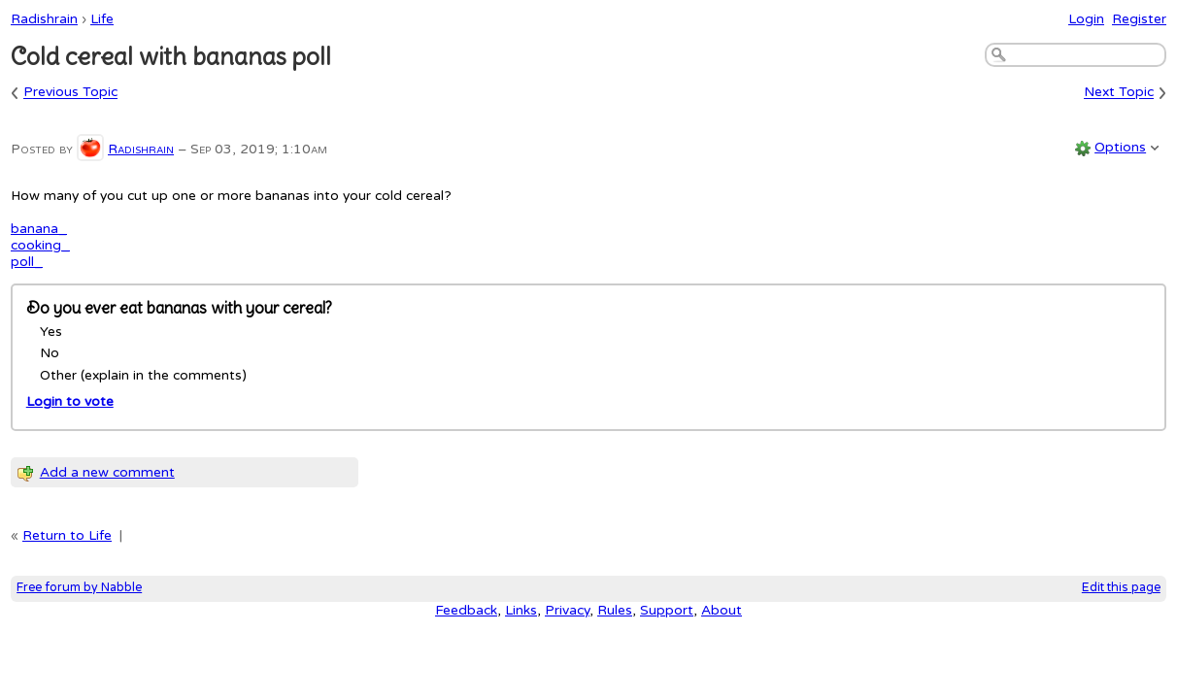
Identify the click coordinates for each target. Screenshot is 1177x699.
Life (102, 19)
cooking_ (40, 245)
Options (1120, 147)
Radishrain (44, 19)
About (721, 610)
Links (521, 610)
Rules (614, 610)
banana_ (39, 228)
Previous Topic (70, 92)
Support (666, 610)
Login (1086, 19)
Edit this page (1121, 588)
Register (1139, 19)
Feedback (466, 610)
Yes (51, 331)
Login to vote (70, 401)
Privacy (567, 610)
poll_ (27, 261)
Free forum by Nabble (79, 588)
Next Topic (1119, 92)
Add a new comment (107, 472)
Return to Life (67, 535)
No (49, 353)
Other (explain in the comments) (143, 375)
